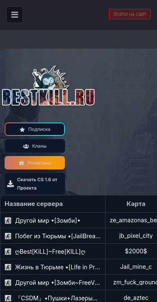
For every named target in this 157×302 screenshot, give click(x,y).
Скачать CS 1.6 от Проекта (32, 184)
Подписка (35, 129)
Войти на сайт (129, 14)
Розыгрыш (34, 163)
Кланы (34, 146)
